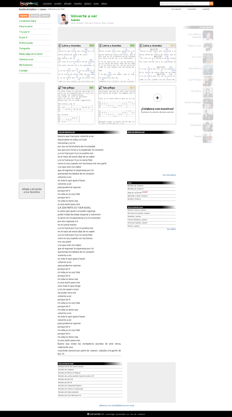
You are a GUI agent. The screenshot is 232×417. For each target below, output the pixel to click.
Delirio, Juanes (133, 226)
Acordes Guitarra (134, 199)
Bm (126, 49)
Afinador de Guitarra (135, 189)
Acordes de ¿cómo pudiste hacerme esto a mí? (76, 376)
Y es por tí (24, 32)
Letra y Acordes (71, 45)
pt (135, 414)
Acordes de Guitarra (27, 9)
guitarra (87, 4)
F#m (166, 49)
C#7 (74, 56)
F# (59, 49)
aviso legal (110, 414)
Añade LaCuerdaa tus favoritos (32, 190)
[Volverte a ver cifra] (126, 405)
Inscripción (176, 9)
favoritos (78, 4)
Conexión (192, 9)
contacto (141, 414)
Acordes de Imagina (66, 370)
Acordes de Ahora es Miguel (69, 373)
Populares (23, 15)
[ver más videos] (169, 175)
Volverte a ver (26, 59)
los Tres (196, 57)
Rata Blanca (195, 68)
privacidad (120, 414)
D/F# (124, 53)
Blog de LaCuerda (138, 193)
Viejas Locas (194, 45)
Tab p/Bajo (68, 87)
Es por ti (23, 37)
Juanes (43, 9)
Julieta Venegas (192, 102)
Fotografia (24, 48)
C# (74, 49)
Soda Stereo (194, 113)
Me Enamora (25, 65)
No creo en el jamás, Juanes (139, 213)
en (132, 414)
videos (104, 4)
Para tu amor (26, 26)
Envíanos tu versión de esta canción (157, 103)
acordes (57, 4)
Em (132, 53)
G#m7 (92, 72)
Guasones (195, 125)
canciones (47, 4)
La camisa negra (27, 21)
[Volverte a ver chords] (108, 405)
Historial (45, 15)
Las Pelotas (195, 79)
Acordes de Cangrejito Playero (70, 386)
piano (96, 4)
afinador (67, 4)
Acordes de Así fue (65, 379)
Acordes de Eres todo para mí (69, 395)
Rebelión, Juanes (134, 216)
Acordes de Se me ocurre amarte (70, 366)
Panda (197, 136)
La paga (23, 70)
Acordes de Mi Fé (65, 383)
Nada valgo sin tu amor (31, 54)
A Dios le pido (26, 43)
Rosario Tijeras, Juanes (137, 210)
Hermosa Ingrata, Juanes (137, 223)
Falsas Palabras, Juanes (137, 220)
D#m (86, 49)
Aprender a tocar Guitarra (138, 196)
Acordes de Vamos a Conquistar (70, 389)
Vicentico (196, 91)
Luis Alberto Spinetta (194, 35)
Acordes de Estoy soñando (68, 392)
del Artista (34, 15)
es (128, 414)
